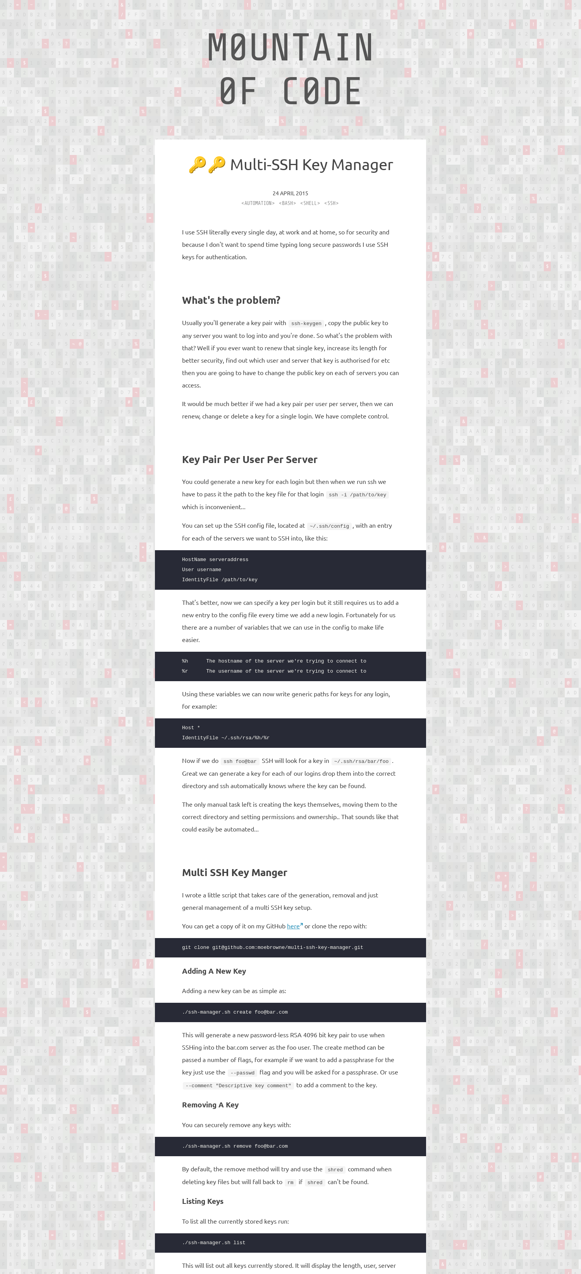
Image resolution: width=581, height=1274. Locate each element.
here (293, 924)
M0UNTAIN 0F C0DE (290, 70)
